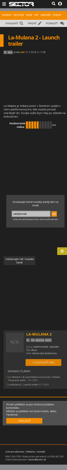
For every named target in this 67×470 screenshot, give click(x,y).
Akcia (34, 350)
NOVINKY (7, 15)
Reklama (30, 451)
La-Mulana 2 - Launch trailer (23, 384)
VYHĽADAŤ (12, 23)
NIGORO (54, 346)
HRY (36, 15)
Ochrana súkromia (14, 451)
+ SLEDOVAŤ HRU (43, 362)
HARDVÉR (45, 15)
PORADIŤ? (52, 23)
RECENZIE (19, 15)
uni (22, 52)
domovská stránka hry (44, 353)
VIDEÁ (29, 15)
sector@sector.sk (37, 459)
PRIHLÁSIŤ (24, 420)
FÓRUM (57, 15)
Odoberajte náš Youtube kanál (19, 260)
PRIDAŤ (32, 23)
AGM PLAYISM (40, 346)
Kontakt (41, 451)
